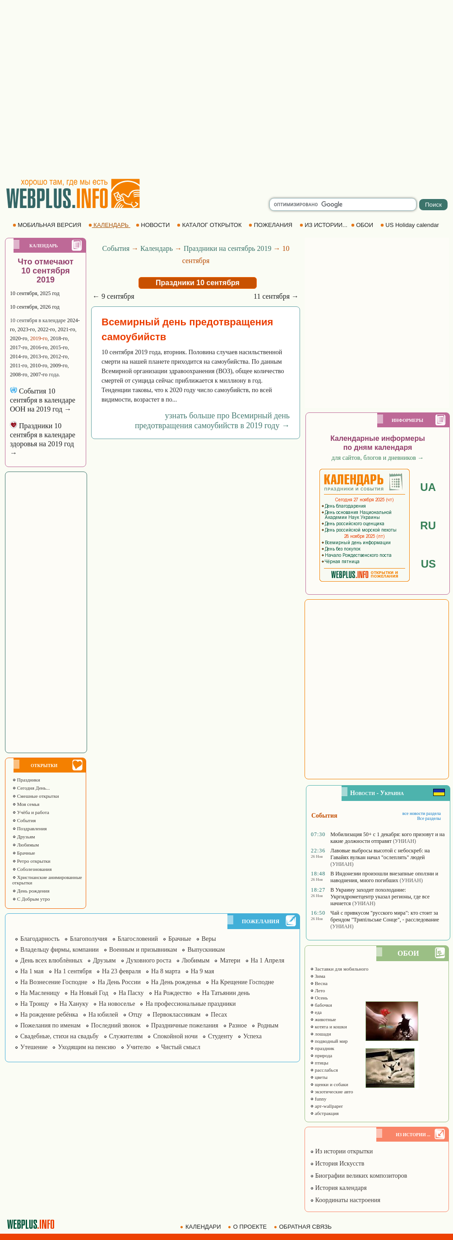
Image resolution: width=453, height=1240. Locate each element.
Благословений (138, 938)
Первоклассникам (176, 1014)
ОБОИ (363, 225)
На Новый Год (89, 993)
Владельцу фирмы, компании (59, 949)
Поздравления (29, 828)
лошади (320, 1033)
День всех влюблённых (51, 960)
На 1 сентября (73, 971)
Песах (219, 1014)
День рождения (31, 890)
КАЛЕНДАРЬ (109, 225)
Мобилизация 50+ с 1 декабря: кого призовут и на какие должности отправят (387, 837)
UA (428, 487)
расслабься (324, 1070)
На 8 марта (165, 971)
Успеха (252, 1036)
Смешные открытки (35, 796)
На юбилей (103, 1014)
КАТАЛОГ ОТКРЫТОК (210, 225)
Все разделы (429, 818)
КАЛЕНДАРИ (201, 1226)
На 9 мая (202, 971)
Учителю (138, 1047)
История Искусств (337, 1163)
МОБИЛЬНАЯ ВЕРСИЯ (48, 225)
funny (318, 1098)
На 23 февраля (121, 971)
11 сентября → (276, 296)
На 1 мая (32, 971)
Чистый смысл (180, 1047)
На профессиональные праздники (190, 1003)
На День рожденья (176, 982)
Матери (230, 960)
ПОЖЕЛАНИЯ (271, 225)
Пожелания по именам (50, 1025)
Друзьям (23, 836)
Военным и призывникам (143, 949)
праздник (322, 1048)
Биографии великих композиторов (358, 1175)
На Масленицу (40, 993)
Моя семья (25, 804)
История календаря (338, 1187)
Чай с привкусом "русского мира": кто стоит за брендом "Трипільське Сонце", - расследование (384, 916)
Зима (317, 976)
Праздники (26, 779)
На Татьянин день (226, 993)
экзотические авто (331, 1091)
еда (316, 1012)
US (428, 564)
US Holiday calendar (410, 225)
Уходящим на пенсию (87, 1047)
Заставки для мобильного (339, 969)
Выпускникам (206, 949)
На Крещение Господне (242, 982)
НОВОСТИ (153, 225)
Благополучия (88, 938)
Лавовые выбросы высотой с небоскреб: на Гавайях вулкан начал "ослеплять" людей (380, 854)
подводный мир (329, 1041)
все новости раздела (421, 813)
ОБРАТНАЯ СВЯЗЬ (303, 1226)
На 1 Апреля (268, 960)
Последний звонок (116, 1025)
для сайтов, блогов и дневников (378, 457)
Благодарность (40, 938)
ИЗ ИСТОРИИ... (324, 225)
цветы (319, 1077)
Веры (209, 938)
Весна (319, 983)
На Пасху (131, 993)
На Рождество (173, 993)
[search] (342, 204)
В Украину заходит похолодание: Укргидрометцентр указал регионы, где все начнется (380, 897)
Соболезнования (32, 869)
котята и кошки (328, 1026)
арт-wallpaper (326, 1106)
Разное (238, 1025)
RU (428, 525)
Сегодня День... (31, 788)
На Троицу (34, 1003)
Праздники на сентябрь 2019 (228, 248)
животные (323, 1019)
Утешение (33, 1047)
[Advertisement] (84, 89)
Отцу (136, 1014)
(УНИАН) (404, 841)
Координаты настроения (345, 1200)
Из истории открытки (341, 1151)
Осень (319, 997)
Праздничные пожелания (184, 1025)
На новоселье (117, 1003)
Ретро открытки (31, 861)
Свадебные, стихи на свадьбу (59, 1036)
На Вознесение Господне (53, 982)
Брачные (23, 853)
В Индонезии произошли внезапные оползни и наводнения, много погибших (384, 877)
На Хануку (74, 1003)
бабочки (321, 1005)
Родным (267, 1025)
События (24, 820)
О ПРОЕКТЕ (248, 1226)
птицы (319, 1062)
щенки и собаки (329, 1084)
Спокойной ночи (175, 1036)
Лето (317, 990)
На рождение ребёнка (49, 1014)
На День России (118, 982)
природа (321, 1055)
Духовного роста (148, 960)
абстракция (324, 1113)
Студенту (220, 1036)
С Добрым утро (31, 899)
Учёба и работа (30, 812)
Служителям (126, 1036)
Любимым (25, 844)
